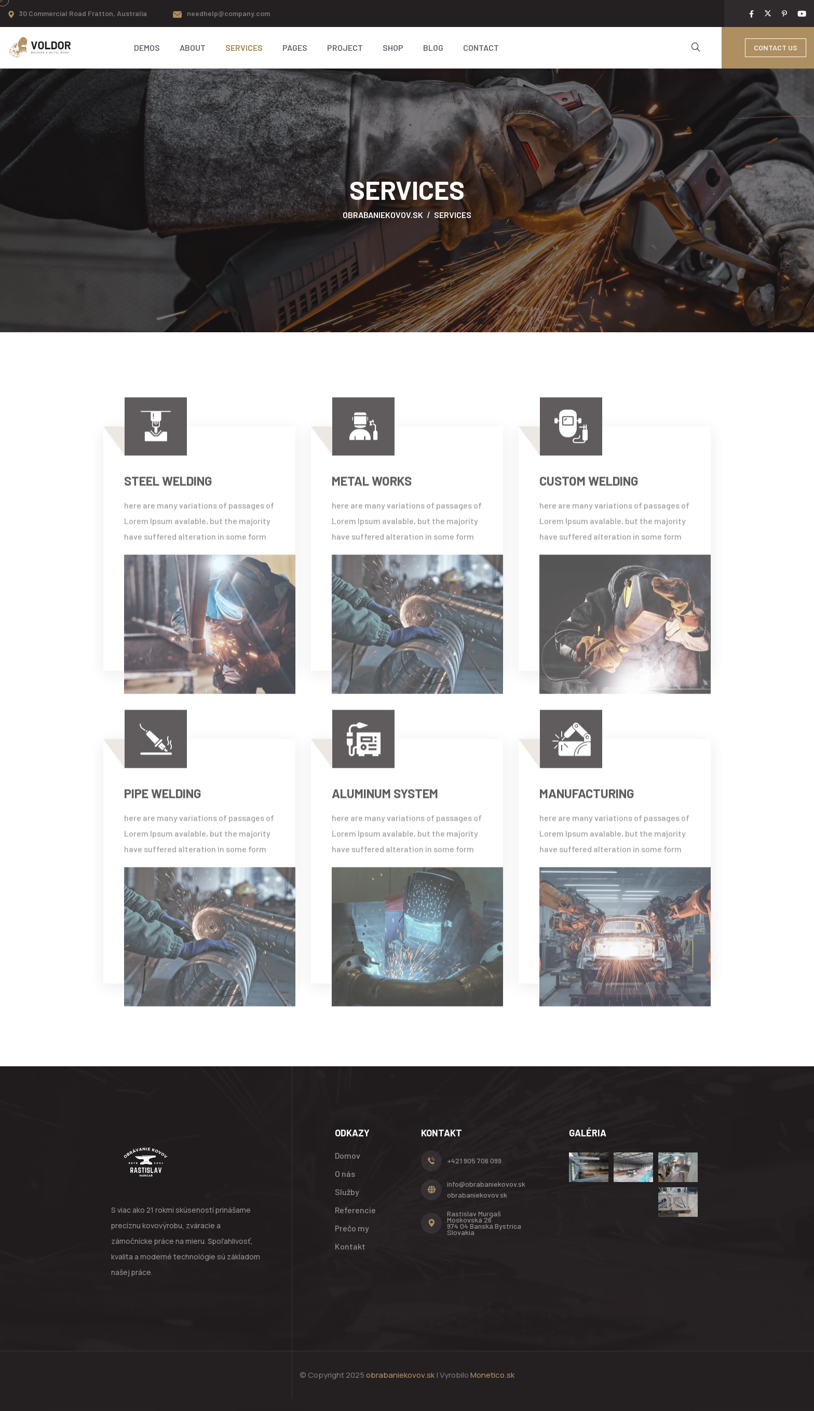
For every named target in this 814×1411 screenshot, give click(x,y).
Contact (481, 47)
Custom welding (589, 487)
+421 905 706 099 (474, 1160)
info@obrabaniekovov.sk (486, 1183)
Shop (393, 47)
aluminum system (385, 800)
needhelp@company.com (228, 13)
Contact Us (775, 47)
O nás (345, 1173)
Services (244, 47)
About (193, 47)
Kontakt (350, 1246)
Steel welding (168, 487)
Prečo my (352, 1228)
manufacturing (586, 800)
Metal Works (372, 487)
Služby (347, 1192)
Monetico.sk (492, 1374)
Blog (433, 47)
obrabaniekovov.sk (477, 1194)
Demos (147, 47)
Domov (347, 1155)
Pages (294, 47)
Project (345, 47)
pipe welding (162, 800)
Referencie (355, 1210)
